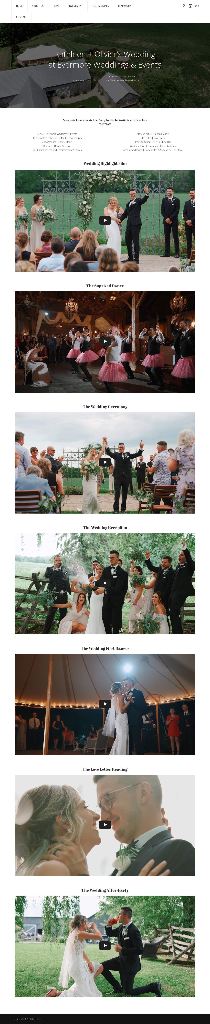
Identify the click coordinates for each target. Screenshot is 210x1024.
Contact (21, 17)
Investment (75, 5)
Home (19, 5)
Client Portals (99, 80)
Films (56, 5)
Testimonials (100, 5)
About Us (38, 5)
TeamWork (124, 5)
